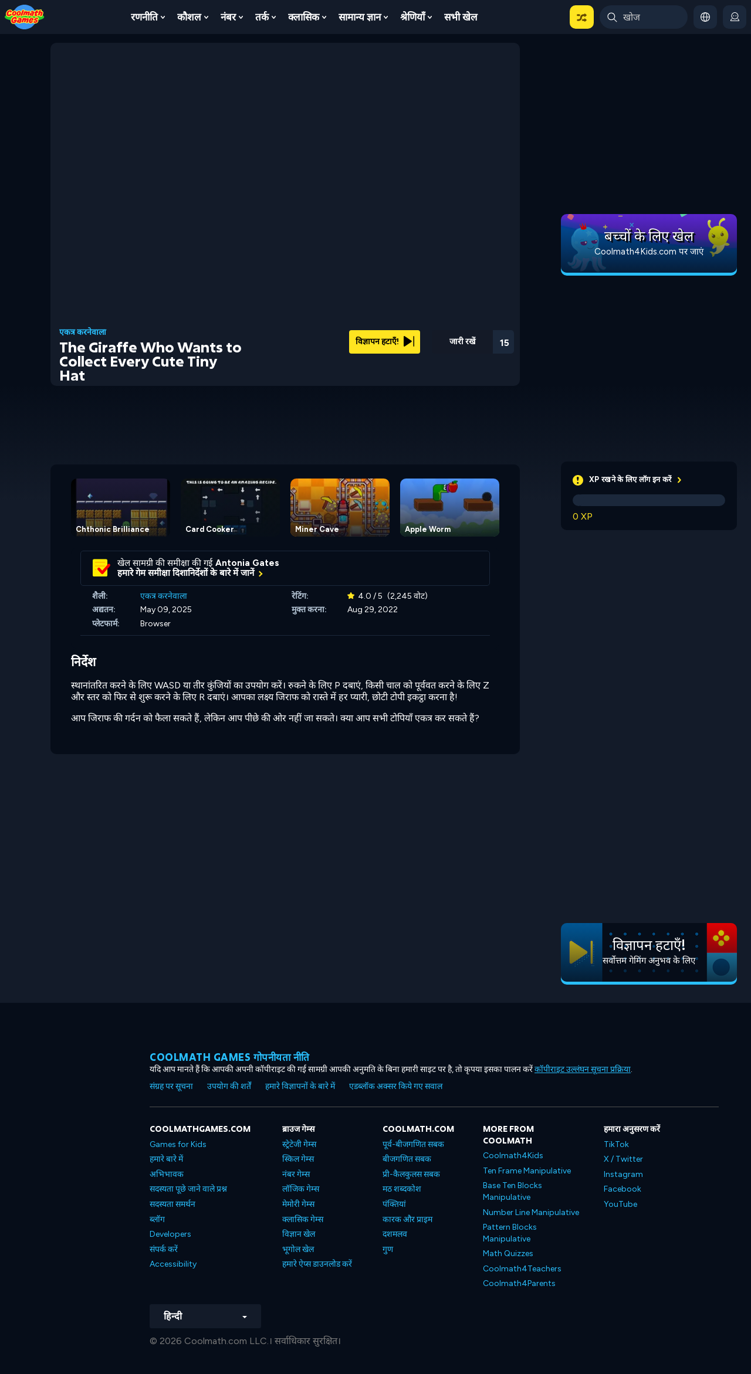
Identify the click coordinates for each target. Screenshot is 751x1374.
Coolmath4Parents (519, 1283)
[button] (582, 17)
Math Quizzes (508, 1253)
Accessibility (173, 1264)
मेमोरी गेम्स (298, 1204)
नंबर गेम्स (296, 1174)
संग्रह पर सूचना (171, 1086)
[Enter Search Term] (644, 17)
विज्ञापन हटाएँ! (385, 341)
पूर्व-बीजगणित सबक (413, 1144)
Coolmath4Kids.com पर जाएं (648, 251)
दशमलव (395, 1234)
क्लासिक (303, 17)
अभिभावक (167, 1174)
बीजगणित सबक (407, 1159)
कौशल (189, 17)
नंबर (228, 17)
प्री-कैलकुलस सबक (411, 1174)
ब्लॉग (157, 1219)
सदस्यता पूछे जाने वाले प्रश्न (188, 1189)
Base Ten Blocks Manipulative (512, 1191)
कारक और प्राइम (407, 1219)
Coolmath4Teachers (522, 1269)
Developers (170, 1234)
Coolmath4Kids (513, 1156)
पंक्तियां (394, 1204)
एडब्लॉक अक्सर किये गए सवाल (395, 1086)
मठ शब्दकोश (402, 1189)
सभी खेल (461, 17)
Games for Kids (178, 1144)
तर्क (262, 17)
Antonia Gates (247, 563)
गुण (388, 1249)
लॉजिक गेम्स (300, 1189)
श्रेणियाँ (412, 17)
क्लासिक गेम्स (302, 1219)
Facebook (622, 1189)
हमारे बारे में (166, 1159)
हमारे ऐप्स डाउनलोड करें (317, 1264)
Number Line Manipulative (531, 1212)
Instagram (623, 1174)
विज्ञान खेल (298, 1234)
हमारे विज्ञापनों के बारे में (300, 1086)
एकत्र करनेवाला (82, 332)
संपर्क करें (164, 1249)
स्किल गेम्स (298, 1159)
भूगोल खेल (298, 1249)
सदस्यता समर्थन (172, 1204)
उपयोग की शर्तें (229, 1086)
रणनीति (144, 17)
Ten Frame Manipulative (527, 1171)
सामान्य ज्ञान (360, 17)
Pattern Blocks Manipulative (510, 1233)
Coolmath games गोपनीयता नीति (230, 1057)
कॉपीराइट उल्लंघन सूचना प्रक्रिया (583, 1069)
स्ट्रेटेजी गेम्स (299, 1144)
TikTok (616, 1144)
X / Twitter (623, 1159)
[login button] (734, 17)
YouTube (620, 1204)
